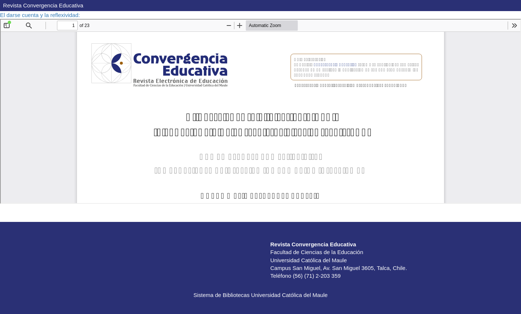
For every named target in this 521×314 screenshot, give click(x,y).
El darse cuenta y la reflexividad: (40, 15)
